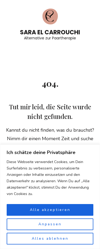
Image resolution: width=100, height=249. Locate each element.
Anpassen (50, 224)
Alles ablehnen (50, 238)
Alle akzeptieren (50, 209)
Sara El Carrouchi (50, 32)
